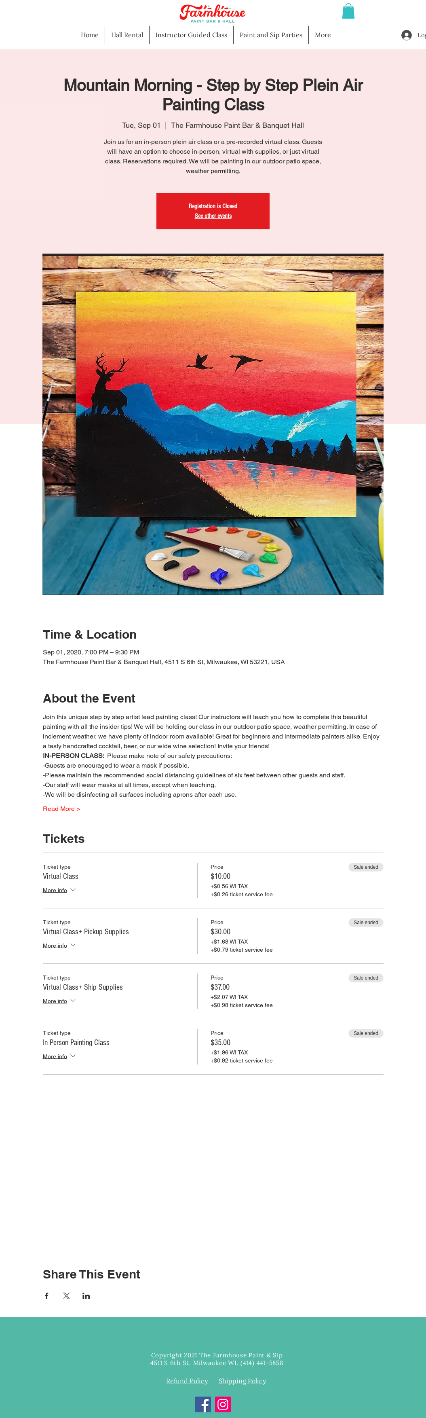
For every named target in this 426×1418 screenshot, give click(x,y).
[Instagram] (223, 1404)
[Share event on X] (66, 1296)
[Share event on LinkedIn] (86, 1296)
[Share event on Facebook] (47, 1296)
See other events (213, 216)
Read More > (61, 809)
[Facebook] (203, 1404)
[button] (348, 11)
